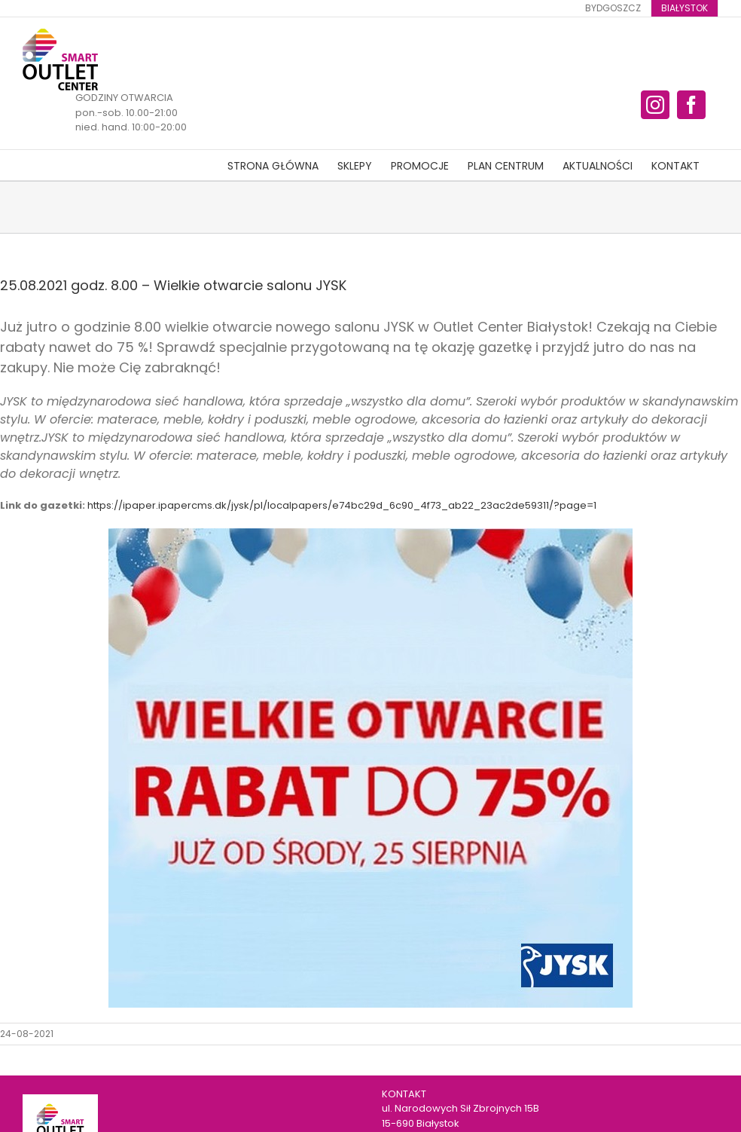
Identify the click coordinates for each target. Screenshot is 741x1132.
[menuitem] (613, 8)
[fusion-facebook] (691, 104)
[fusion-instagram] (655, 104)
